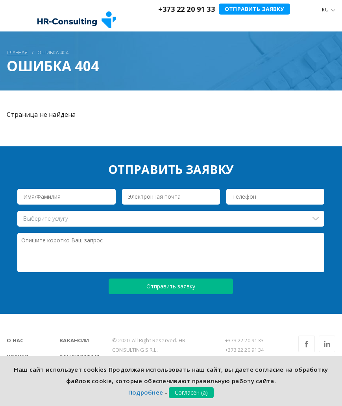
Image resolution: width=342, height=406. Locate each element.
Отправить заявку (254, 9)
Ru (325, 9)
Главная (17, 52)
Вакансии (74, 340)
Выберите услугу (45, 218)
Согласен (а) (191, 392)
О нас (15, 340)
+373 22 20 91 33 (186, 9)
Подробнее (145, 392)
